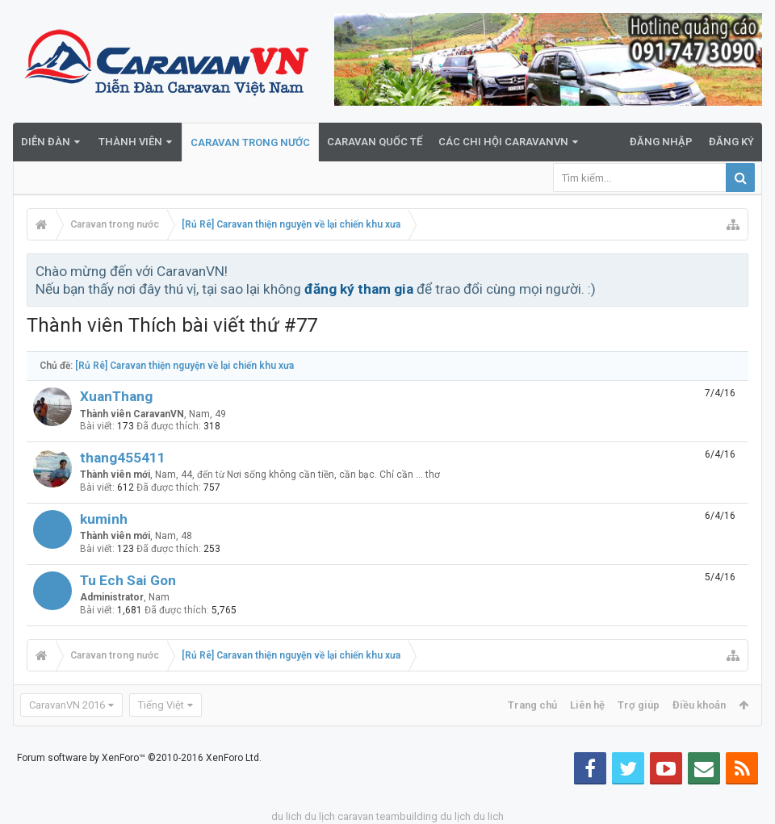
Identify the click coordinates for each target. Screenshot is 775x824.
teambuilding (407, 816)
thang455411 (122, 458)
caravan (355, 816)
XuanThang (116, 396)
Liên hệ (587, 705)
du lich (286, 816)
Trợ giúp (639, 705)
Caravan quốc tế (374, 142)
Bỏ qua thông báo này (737, 270)
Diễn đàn (45, 142)
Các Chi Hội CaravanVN (503, 142)
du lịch (319, 816)
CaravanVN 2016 (67, 705)
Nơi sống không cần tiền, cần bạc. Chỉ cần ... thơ (333, 474)
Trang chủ (532, 705)
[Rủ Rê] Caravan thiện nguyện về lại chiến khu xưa (184, 365)
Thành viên (130, 142)
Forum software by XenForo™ (139, 757)
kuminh (104, 519)
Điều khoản (699, 705)
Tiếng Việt (161, 705)
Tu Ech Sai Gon (128, 580)
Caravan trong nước (250, 142)
